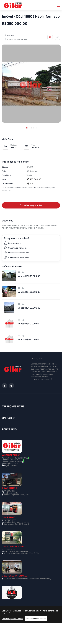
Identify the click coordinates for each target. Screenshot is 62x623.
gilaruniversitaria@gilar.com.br (16, 551)
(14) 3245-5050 (10, 520)
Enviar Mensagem (31, 205)
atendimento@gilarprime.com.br (17, 522)
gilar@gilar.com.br (11, 493)
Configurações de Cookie (12, 619)
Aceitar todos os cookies (36, 619)
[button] (26, 127)
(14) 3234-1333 (9, 549)
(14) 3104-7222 (10, 491)
